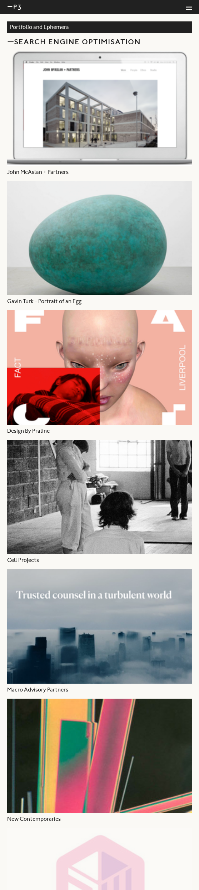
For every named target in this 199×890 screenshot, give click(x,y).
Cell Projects (23, 560)
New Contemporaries (34, 819)
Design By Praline (28, 431)
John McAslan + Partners (38, 172)
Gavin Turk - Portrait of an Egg (44, 302)
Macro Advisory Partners (37, 690)
